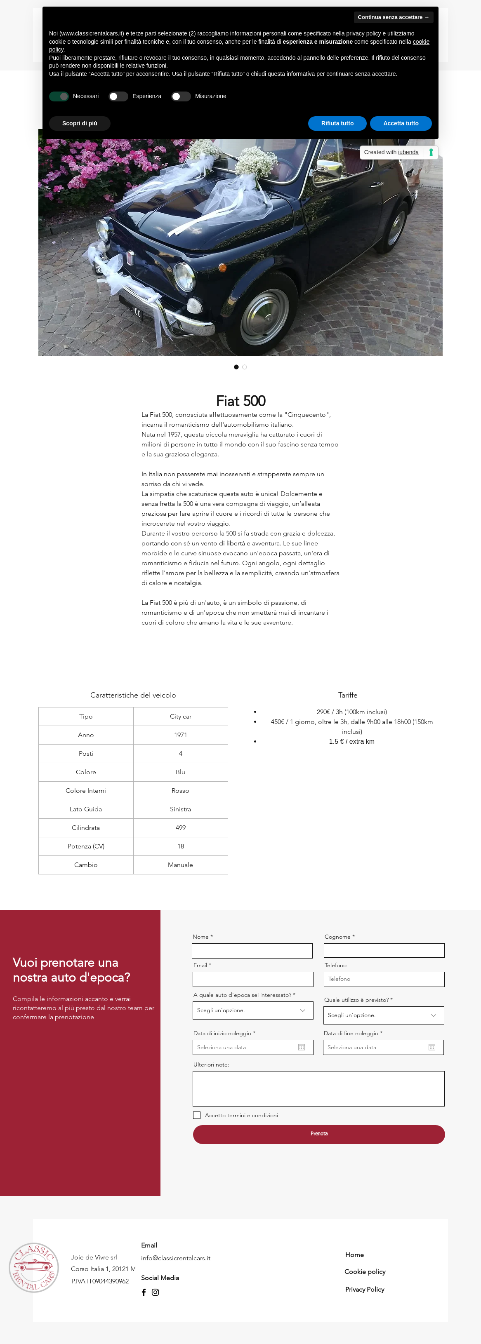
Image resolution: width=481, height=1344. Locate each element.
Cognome (338, 937)
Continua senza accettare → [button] (393, 17)
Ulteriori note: (211, 1064)
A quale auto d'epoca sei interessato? (242, 995)
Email (200, 965)
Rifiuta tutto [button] (337, 123)
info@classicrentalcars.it (175, 1258)
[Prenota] (319, 1134)
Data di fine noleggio (355, 1033)
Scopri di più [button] (79, 123)
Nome (201, 937)
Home (354, 1255)
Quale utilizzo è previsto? (356, 1000)
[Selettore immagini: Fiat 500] (236, 367)
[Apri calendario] (301, 1047)
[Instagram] (155, 1292)
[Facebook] (144, 1292)
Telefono (336, 965)
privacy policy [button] (364, 33)
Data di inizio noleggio (226, 1033)
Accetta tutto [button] (401, 123)
